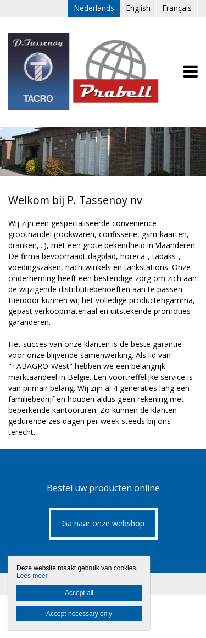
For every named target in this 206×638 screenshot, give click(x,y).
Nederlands (94, 8)
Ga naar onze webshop (103, 523)
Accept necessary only (79, 614)
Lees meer (32, 576)
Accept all (79, 593)
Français (177, 8)
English (138, 8)
